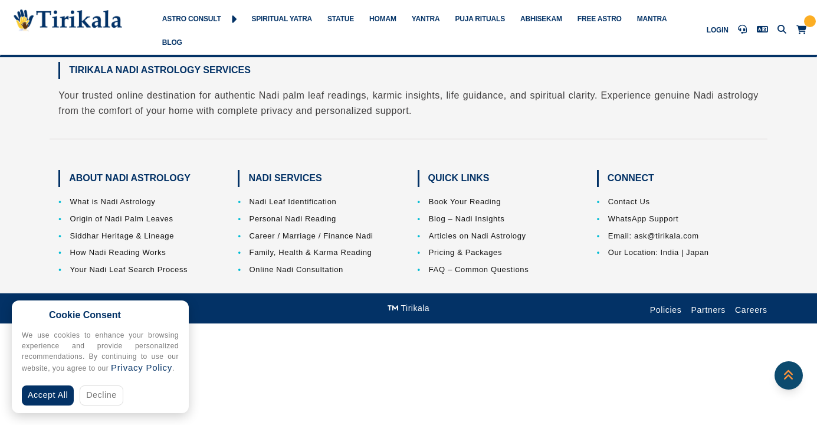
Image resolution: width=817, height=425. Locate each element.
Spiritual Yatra (281, 19)
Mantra (652, 19)
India (669, 252)
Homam (382, 19)
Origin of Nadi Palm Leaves (121, 218)
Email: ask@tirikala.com (653, 235)
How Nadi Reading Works (118, 252)
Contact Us (629, 201)
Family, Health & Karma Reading (311, 252)
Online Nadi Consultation (296, 269)
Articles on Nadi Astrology (477, 235)
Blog (172, 42)
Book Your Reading (465, 201)
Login (718, 30)
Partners (708, 310)
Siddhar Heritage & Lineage (122, 235)
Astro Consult (199, 19)
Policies (666, 310)
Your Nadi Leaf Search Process (129, 269)
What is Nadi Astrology (112, 201)
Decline (101, 395)
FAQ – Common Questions (479, 269)
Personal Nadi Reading (293, 218)
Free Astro (600, 19)
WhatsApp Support (643, 218)
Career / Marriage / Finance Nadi (311, 235)
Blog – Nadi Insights (467, 218)
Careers (751, 310)
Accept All (48, 395)
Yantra (426, 19)
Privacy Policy (141, 367)
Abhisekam (541, 19)
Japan (697, 252)
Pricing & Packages (465, 252)
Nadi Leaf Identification (293, 201)
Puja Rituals (480, 19)
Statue (340, 19)
